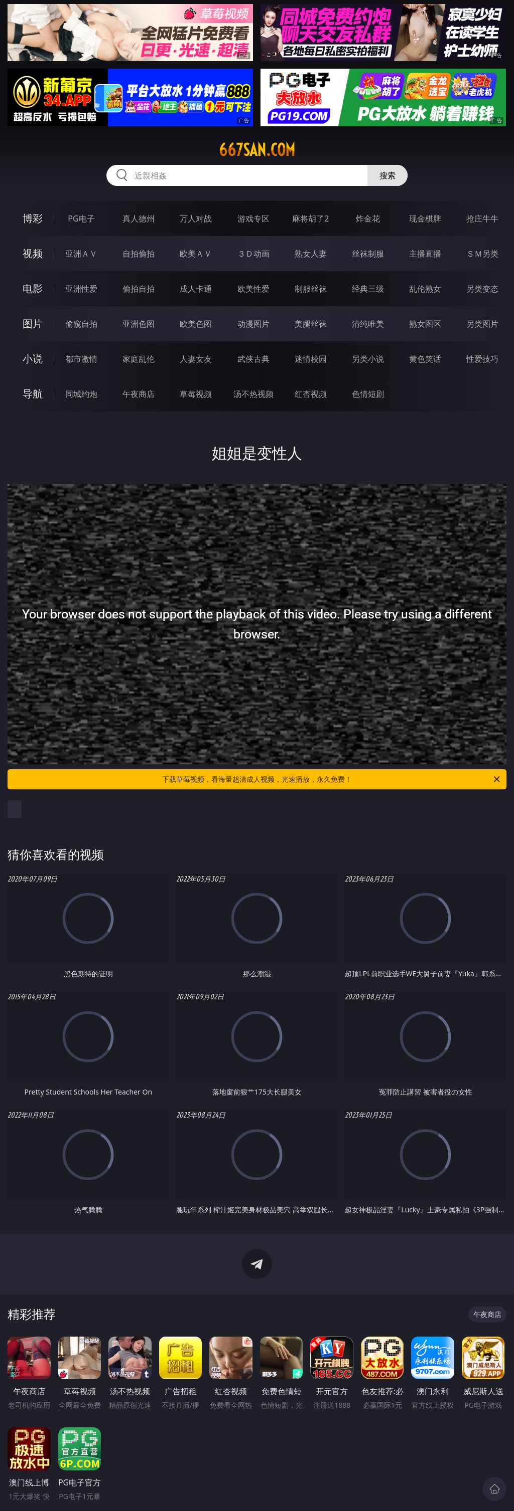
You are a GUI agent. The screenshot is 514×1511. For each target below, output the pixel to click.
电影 (33, 288)
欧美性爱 (253, 288)
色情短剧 (368, 393)
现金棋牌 (425, 218)
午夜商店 (138, 393)
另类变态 (482, 288)
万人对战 (196, 218)
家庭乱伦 (138, 358)
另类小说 (368, 358)
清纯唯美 (368, 323)
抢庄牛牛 (482, 218)
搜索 (387, 175)
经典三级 (368, 288)
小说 (33, 358)
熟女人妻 (311, 253)
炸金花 (368, 218)
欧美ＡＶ (196, 253)
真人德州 (138, 218)
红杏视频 (311, 393)
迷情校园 (311, 358)
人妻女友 (196, 358)
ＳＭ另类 (482, 253)
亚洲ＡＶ (81, 253)
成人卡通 (196, 288)
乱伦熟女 (425, 288)
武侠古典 (253, 358)
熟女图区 (425, 323)
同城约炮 (81, 393)
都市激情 (81, 358)
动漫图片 (253, 323)
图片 (33, 323)
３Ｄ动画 (253, 253)
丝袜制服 (368, 253)
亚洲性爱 (81, 288)
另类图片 (482, 323)
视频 (33, 253)
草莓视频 (196, 393)
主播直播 (425, 253)
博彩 (33, 218)
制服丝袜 (311, 288)
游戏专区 (253, 218)
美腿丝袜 (311, 323)
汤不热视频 (253, 393)
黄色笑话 (425, 358)
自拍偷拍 (138, 253)
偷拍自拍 (138, 288)
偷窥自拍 (81, 323)
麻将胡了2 (310, 218)
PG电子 (81, 218)
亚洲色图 (138, 323)
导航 (33, 393)
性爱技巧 (482, 358)
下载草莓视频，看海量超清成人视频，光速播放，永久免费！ (331, 779)
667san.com (257, 150)
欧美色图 (196, 323)
